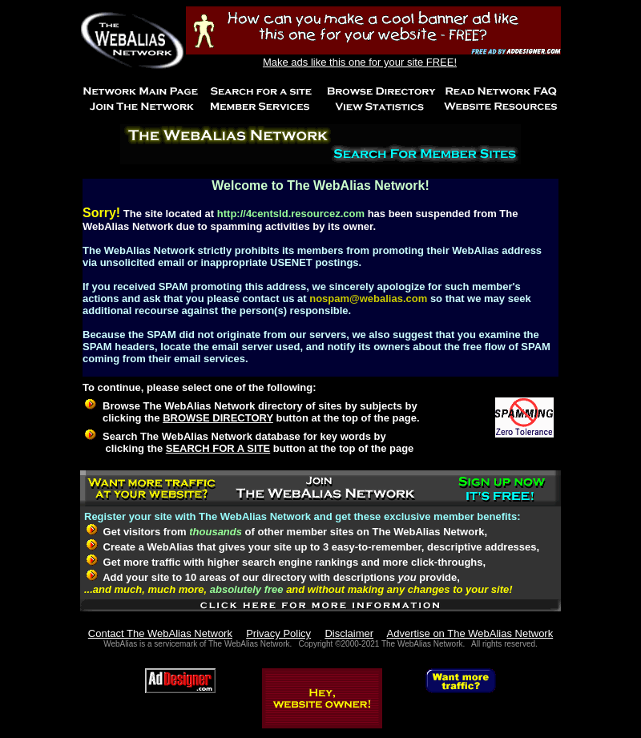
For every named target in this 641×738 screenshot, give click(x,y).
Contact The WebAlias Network (160, 633)
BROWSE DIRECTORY (218, 418)
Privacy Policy (278, 633)
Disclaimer (349, 633)
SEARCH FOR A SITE (218, 448)
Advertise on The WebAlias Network (470, 633)
